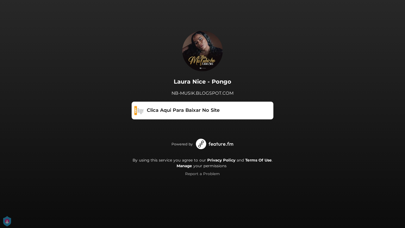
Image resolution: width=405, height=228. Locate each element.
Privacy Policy (221, 160)
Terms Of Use (258, 160)
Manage (184, 165)
